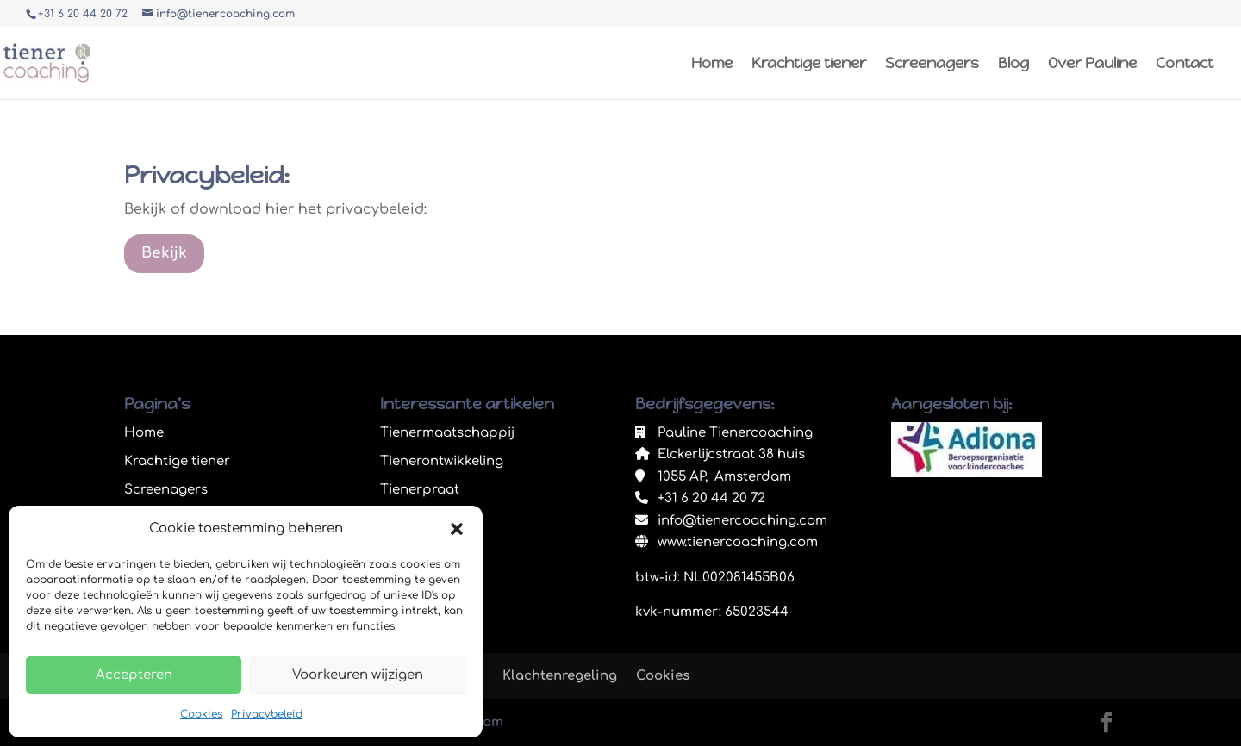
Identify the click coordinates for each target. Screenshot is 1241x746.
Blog (1013, 64)
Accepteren (134, 675)
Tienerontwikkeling (441, 461)
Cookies (201, 714)
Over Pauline (1092, 64)
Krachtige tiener (808, 64)
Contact (1184, 64)
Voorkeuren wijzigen (357, 675)
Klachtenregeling (559, 675)
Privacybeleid (266, 714)
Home (712, 64)
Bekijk (164, 253)
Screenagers (932, 64)
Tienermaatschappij (447, 433)
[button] (456, 529)
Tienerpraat (419, 489)
